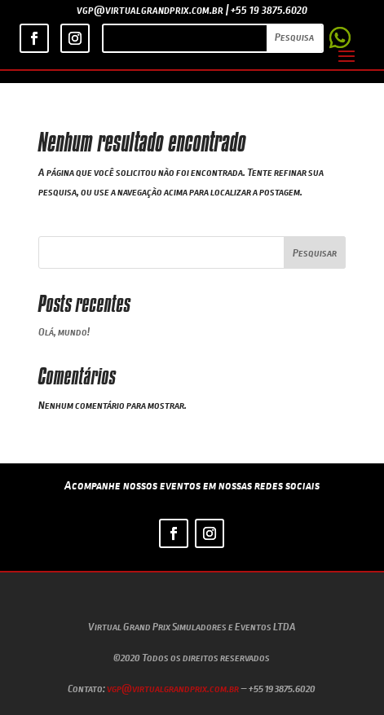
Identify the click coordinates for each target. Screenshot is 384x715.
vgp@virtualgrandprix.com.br (173, 688)
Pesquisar (315, 252)
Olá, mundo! (64, 331)
